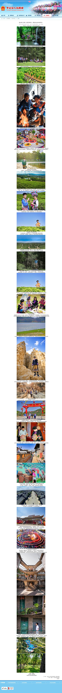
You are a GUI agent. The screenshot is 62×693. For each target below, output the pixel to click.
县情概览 (47, 15)
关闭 (58, 678)
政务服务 (30, 15)
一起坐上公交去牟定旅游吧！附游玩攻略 (52, 676)
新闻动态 (12, 15)
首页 (4, 15)
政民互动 (38, 15)
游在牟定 (13, 18)
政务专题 (56, 15)
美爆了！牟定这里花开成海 (55, 677)
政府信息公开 (21, 15)
